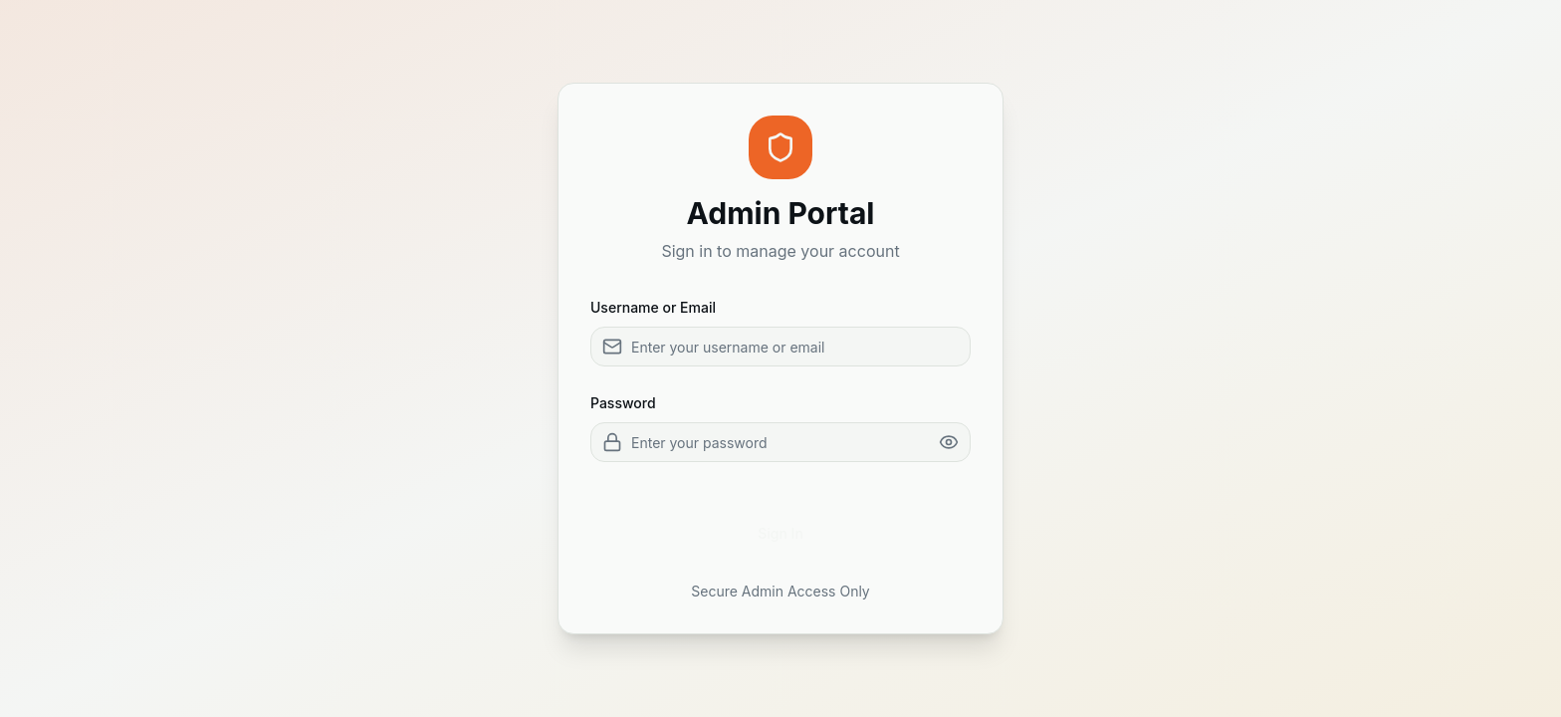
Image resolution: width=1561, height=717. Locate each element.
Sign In (780, 533)
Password (623, 402)
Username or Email (653, 307)
